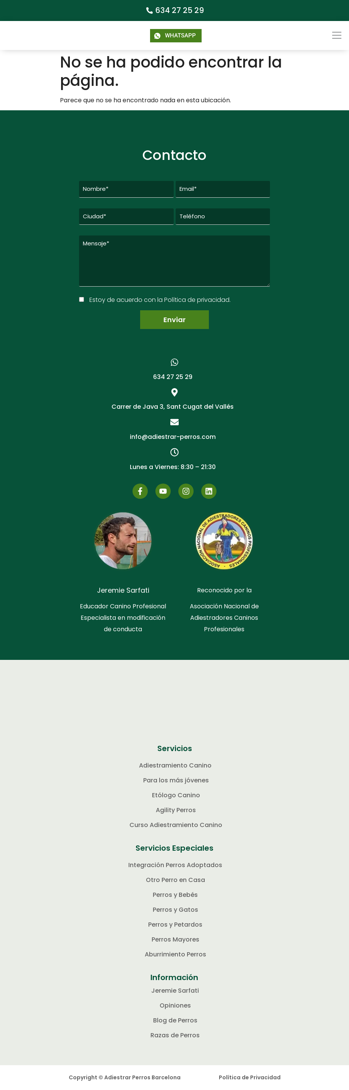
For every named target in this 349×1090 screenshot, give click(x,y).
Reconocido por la (224, 590)
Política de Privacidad (250, 1078)
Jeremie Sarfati (123, 590)
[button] (323, 35)
